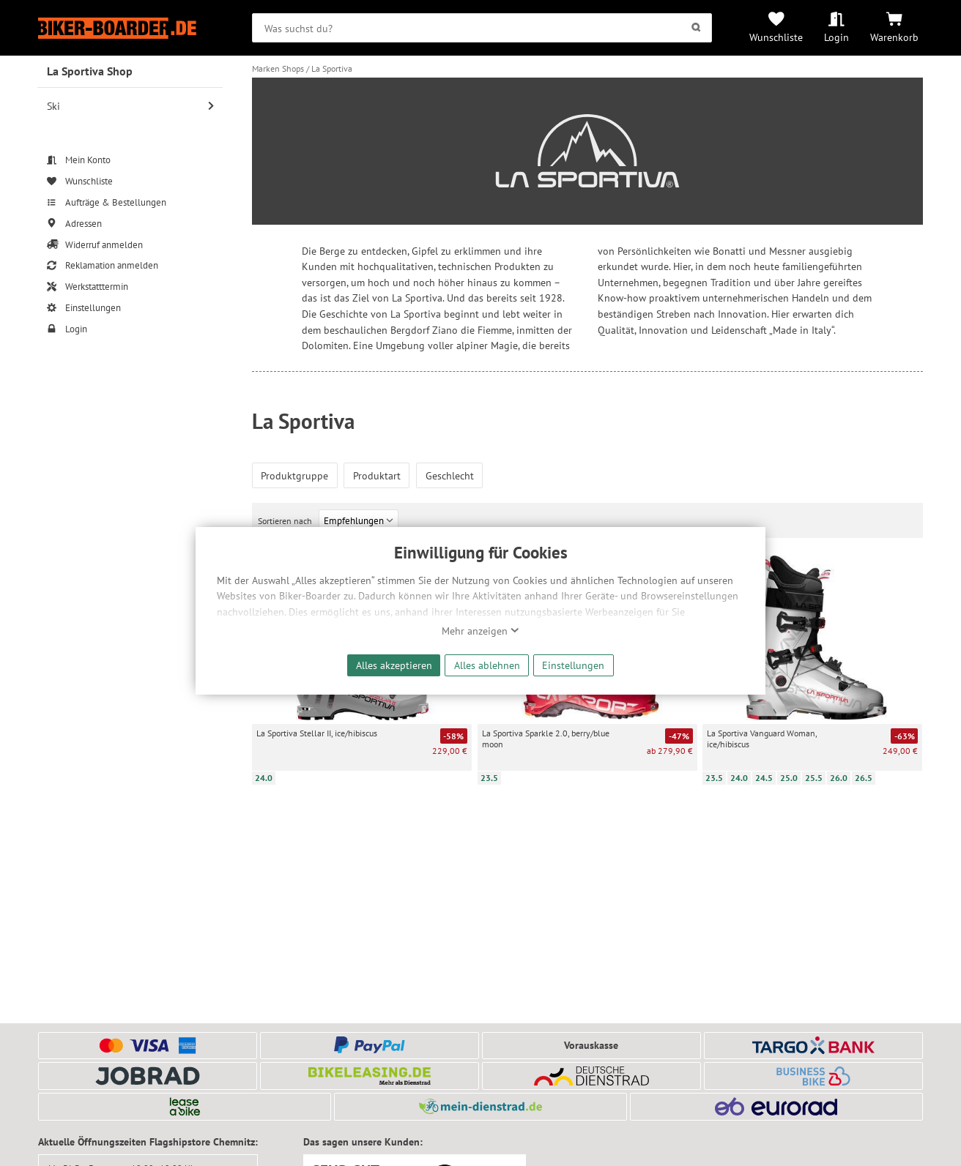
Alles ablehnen (487, 665)
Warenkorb (894, 37)
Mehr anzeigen (480, 631)
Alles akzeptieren (394, 665)
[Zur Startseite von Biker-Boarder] (130, 28)
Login (836, 37)
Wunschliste (776, 37)
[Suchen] (696, 27)
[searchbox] (482, 27)
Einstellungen (573, 665)
